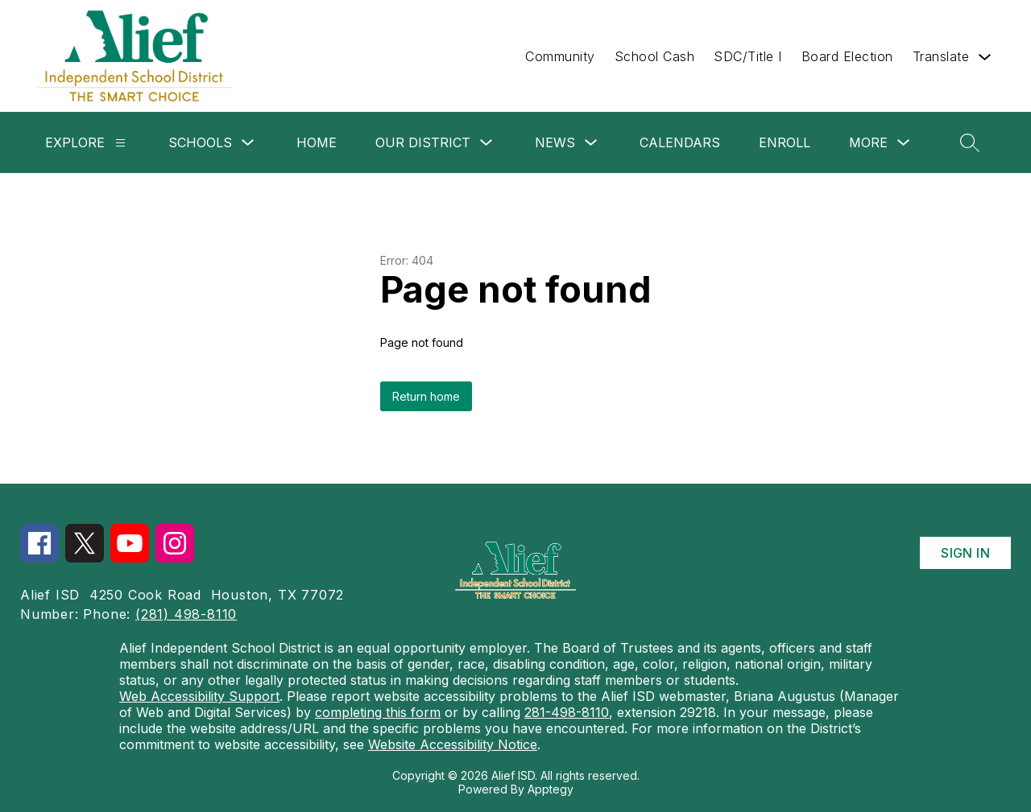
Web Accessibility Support (199, 696)
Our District (422, 142)
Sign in (965, 553)
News (555, 142)
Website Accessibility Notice (452, 744)
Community (560, 56)
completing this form (378, 712)
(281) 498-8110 (186, 614)
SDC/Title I (748, 56)
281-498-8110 (566, 712)
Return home (426, 396)
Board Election (847, 56)
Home (316, 142)
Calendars (680, 142)
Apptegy (550, 789)
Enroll (784, 142)
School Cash (655, 56)
